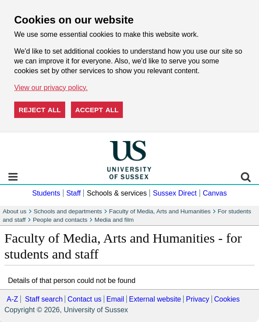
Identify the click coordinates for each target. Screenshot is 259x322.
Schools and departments (68, 211)
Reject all (40, 110)
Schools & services (117, 193)
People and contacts (60, 219)
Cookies (227, 299)
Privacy (197, 299)
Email (115, 299)
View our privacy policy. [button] (51, 87)
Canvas (215, 193)
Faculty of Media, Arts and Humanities (160, 211)
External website (155, 299)
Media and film (113, 219)
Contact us (84, 299)
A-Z (12, 299)
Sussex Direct (175, 193)
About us (15, 211)
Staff (73, 193)
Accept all (97, 110)
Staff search (44, 299)
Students (46, 193)
